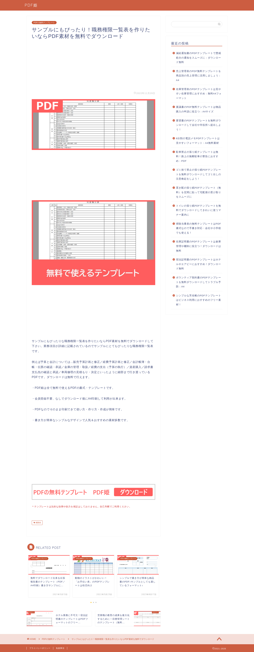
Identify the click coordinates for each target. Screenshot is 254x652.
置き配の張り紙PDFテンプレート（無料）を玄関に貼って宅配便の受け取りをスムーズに (198, 192)
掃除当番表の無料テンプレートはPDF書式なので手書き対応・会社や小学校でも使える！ (198, 228)
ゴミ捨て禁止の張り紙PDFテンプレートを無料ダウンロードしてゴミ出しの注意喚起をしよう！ (198, 174)
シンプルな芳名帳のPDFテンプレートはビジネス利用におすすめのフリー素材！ (198, 300)
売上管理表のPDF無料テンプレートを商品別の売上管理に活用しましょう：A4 (198, 76)
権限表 (38, 522)
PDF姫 (31, 5)
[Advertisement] (93, 64)
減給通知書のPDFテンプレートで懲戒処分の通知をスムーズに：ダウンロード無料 (198, 58)
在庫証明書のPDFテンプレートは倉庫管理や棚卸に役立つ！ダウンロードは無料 (198, 246)
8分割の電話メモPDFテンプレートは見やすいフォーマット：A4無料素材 (198, 140)
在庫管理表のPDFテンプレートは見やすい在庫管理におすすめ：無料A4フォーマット (199, 93)
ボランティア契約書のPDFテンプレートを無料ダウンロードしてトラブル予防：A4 (198, 282)
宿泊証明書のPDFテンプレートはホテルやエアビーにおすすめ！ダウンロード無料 (198, 264)
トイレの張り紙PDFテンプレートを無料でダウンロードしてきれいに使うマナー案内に (198, 210)
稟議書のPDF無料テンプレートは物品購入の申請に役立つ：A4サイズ (198, 109)
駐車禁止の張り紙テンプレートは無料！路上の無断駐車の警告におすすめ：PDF (197, 156)
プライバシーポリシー (39, 648)
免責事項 (60, 648)
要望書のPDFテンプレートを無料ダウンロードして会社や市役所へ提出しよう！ (198, 125)
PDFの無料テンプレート (44, 23)
